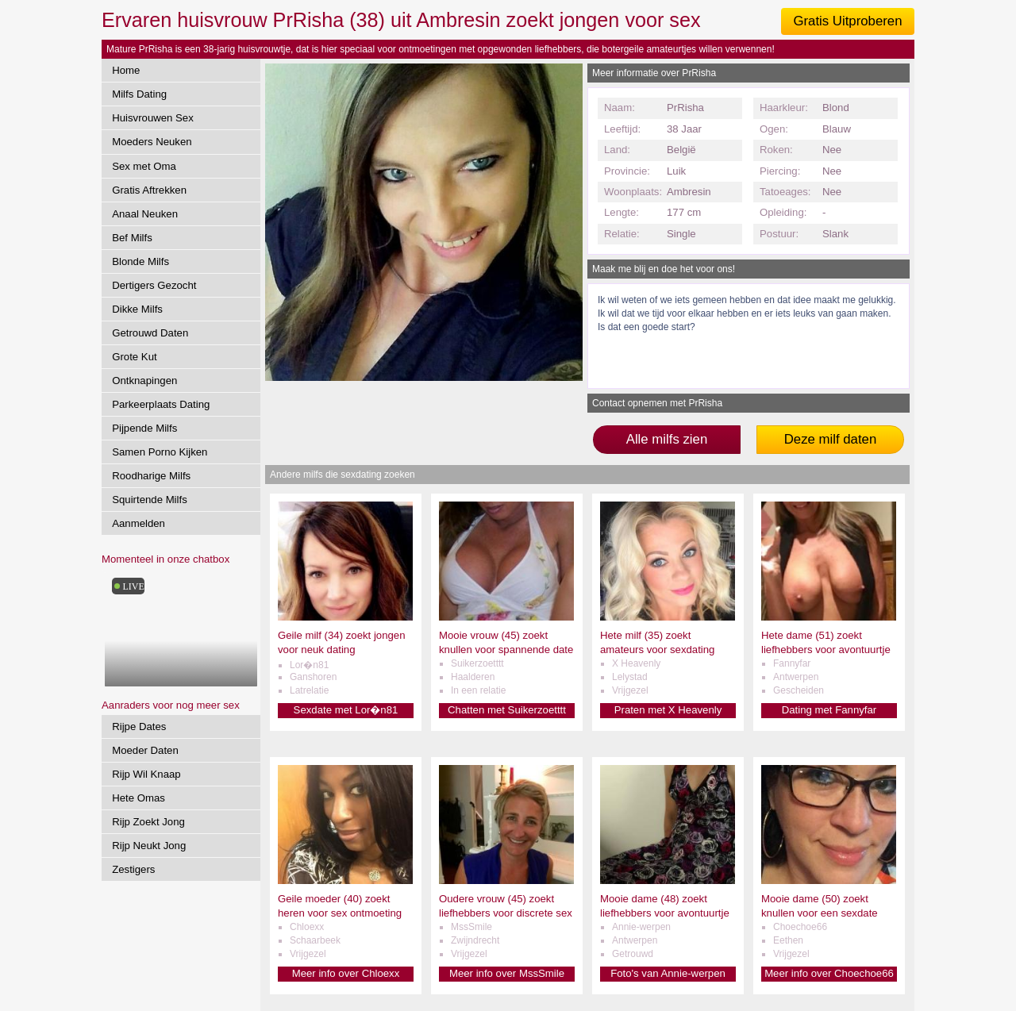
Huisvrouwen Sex (153, 118)
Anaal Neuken (145, 214)
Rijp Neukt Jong (149, 845)
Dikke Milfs (137, 309)
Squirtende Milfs (149, 500)
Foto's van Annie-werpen (667, 973)
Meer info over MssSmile (506, 973)
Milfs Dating (139, 94)
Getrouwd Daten (150, 333)
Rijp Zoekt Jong (148, 822)
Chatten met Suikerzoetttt (507, 710)
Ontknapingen (144, 380)
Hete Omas (138, 798)
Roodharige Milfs (151, 476)
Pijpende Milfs (144, 428)
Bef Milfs (132, 238)
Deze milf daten (830, 439)
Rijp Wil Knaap (146, 774)
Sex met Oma (144, 166)
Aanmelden (138, 523)
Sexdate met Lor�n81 (346, 710)
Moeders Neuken (151, 142)
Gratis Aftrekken (149, 190)
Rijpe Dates (139, 726)
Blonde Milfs (140, 261)
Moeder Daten (145, 750)
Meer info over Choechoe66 (829, 973)
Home (126, 70)
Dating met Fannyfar (829, 710)
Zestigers (133, 869)
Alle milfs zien (667, 439)
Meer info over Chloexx (346, 973)
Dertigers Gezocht (154, 285)
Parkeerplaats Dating (161, 404)
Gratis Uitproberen (847, 21)
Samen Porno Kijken (159, 452)
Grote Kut (134, 357)
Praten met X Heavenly (668, 710)
